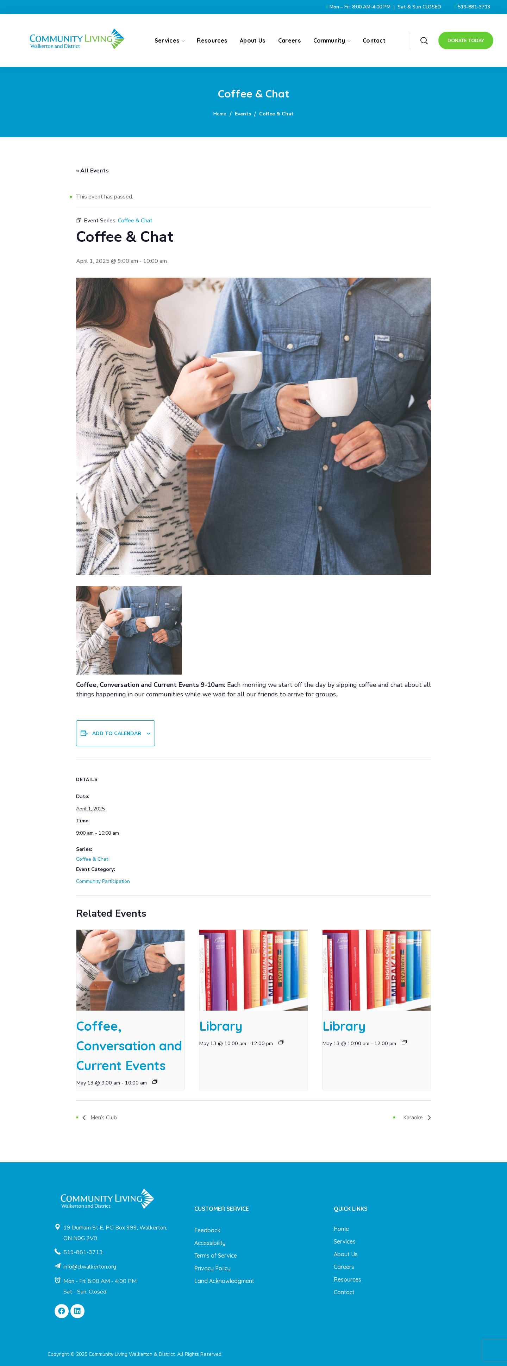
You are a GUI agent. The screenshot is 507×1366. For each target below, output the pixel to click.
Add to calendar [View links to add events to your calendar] (116, 733)
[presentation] (130, 970)
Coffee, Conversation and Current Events (129, 1045)
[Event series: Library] (280, 1042)
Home (219, 113)
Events (243, 113)
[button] (423, 40)
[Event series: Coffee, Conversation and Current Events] (154, 1082)
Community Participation (103, 881)
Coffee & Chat (92, 859)
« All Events (92, 171)
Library (221, 1026)
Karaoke (413, 1117)
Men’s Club (103, 1117)
